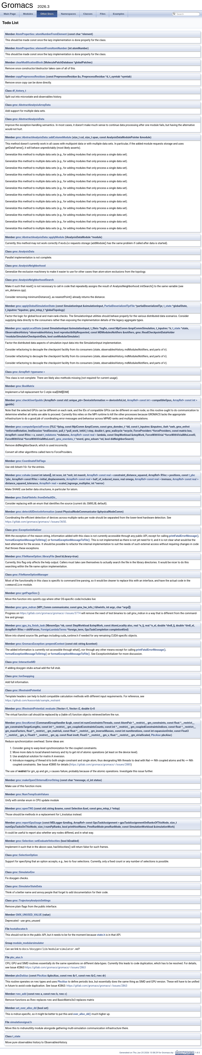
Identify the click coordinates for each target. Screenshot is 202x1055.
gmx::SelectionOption (25, 854)
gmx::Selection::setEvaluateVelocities (38, 840)
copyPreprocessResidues (30, 76)
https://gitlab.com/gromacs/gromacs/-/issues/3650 (35, 521)
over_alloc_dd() (82, 1013)
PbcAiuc (156, 734)
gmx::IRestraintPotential (26, 689)
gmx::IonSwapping (23, 675)
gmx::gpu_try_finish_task (30, 625)
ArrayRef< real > (48, 483)
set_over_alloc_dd (26, 1007)
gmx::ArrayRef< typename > (28, 371)
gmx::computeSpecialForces (32, 426)
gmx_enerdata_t (65, 438)
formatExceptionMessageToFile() (70, 539)
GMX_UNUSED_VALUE (29, 914)
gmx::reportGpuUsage (28, 822)
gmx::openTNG (24, 808)
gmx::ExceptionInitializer (26, 529)
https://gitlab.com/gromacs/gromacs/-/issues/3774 (50, 612)
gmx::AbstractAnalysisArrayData (31, 104)
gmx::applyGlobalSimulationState (35, 305)
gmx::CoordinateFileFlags (31, 460)
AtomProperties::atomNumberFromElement (41, 34)
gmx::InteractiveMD (23, 661)
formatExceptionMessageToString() (26, 539)
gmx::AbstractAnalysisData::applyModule (40, 237)
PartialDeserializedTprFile (119, 305)
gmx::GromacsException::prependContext (40, 643)
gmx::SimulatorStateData (27, 886)
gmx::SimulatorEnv (23, 871)
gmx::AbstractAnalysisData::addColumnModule (43, 137)
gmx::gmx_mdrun (26, 606)
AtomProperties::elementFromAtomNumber (41, 48)
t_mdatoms (49, 434)
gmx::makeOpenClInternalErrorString (37, 779)
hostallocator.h (19, 928)
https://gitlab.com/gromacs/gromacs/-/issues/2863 (55, 966)
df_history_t (19, 90)
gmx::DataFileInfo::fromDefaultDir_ (36, 497)
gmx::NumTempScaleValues (32, 793)
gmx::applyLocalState (28, 328)
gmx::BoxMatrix (25, 385)
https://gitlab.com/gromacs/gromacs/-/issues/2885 (100, 764)
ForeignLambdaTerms (54, 629)
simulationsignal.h (21, 1021)
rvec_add (21, 993)
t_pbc (192, 474)
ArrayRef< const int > (139, 400)
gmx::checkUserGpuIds (29, 400)
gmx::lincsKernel (25, 722)
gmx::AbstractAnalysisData (28, 119)
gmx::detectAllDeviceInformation (35, 511)
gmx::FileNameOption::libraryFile (35, 556)
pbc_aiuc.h (16, 956)
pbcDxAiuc (22, 975)
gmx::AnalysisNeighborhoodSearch (33, 279)
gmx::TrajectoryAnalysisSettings (31, 900)
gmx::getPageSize (26, 592)
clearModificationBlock (29, 62)
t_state (168, 305)
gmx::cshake (23, 474)
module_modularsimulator (28, 942)
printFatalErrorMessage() (183, 535)
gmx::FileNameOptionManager (30, 574)
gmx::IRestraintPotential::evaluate (36, 708)
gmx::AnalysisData (23, 251)
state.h (101, 934)
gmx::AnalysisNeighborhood (29, 265)
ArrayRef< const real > (83, 434)
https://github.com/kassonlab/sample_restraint (32, 700)
